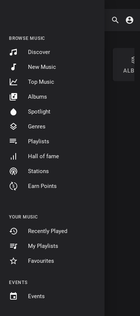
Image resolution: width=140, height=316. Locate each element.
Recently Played (38, 231)
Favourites (31, 260)
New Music (32, 67)
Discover (29, 52)
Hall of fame (34, 156)
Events (27, 296)
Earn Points (33, 186)
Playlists (29, 141)
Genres (27, 126)
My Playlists (33, 246)
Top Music (31, 81)
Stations (29, 171)
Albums (28, 96)
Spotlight (29, 111)
